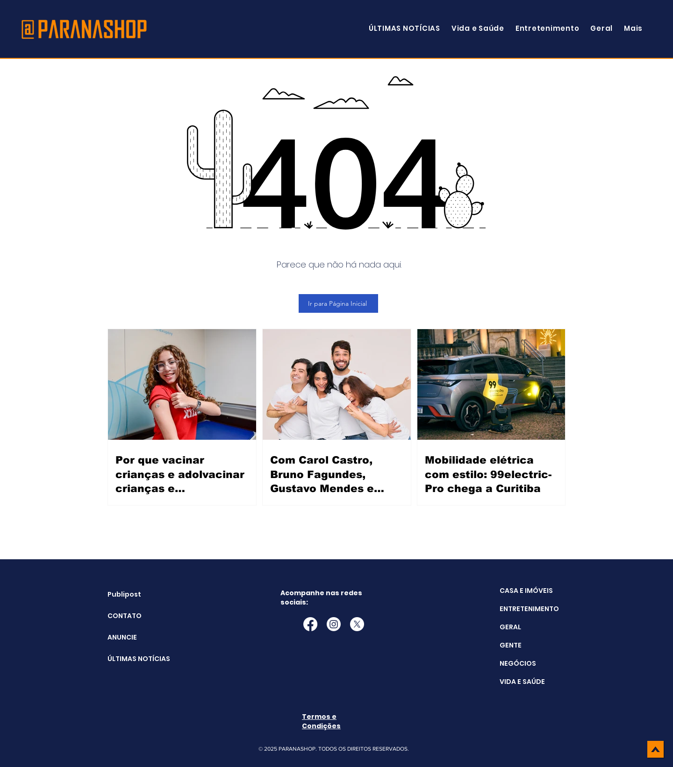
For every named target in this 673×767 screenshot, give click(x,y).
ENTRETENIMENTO (529, 608)
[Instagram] (334, 624)
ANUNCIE (122, 637)
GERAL (510, 627)
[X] (357, 624)
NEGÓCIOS (518, 663)
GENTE (511, 645)
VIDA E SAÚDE (522, 681)
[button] (633, 28)
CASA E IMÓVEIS (526, 590)
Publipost (124, 594)
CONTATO (124, 615)
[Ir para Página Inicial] (338, 303)
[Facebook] (310, 624)
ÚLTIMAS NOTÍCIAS (131, 658)
